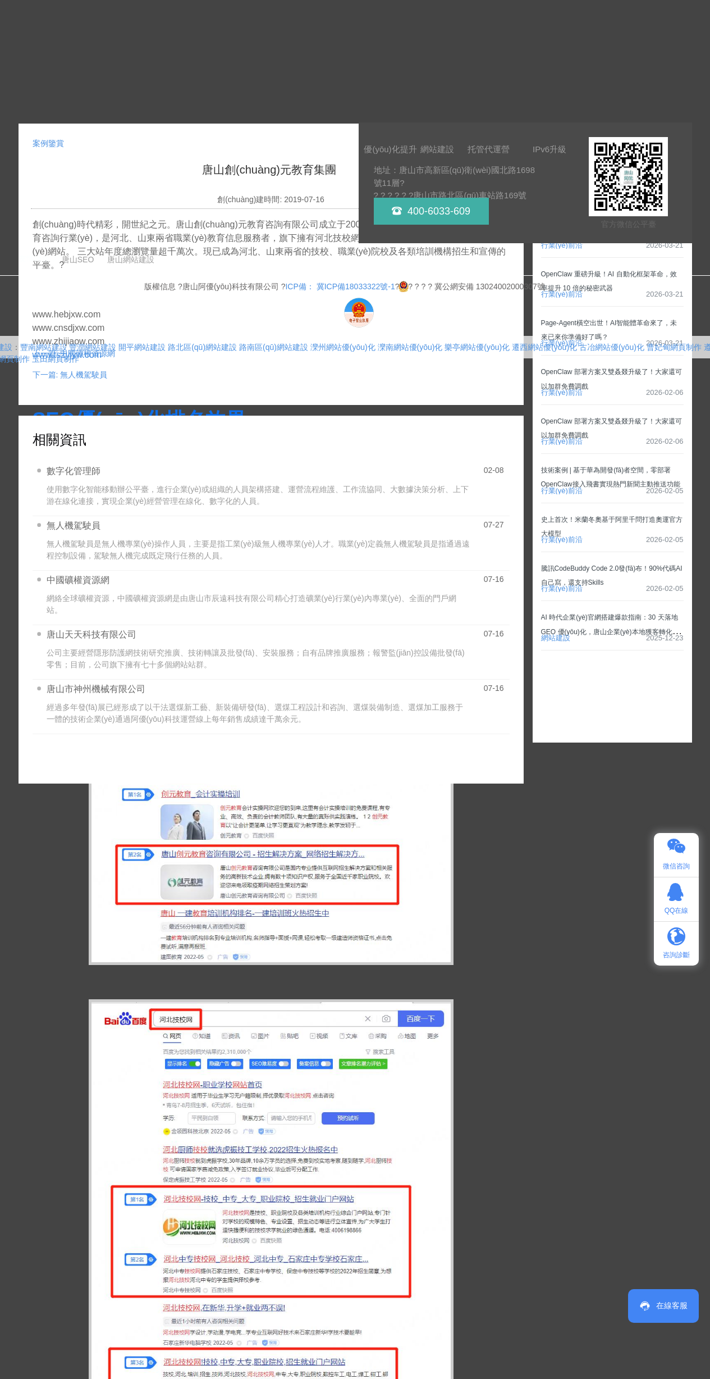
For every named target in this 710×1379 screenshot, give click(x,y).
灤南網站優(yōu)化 (410, 347)
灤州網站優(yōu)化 (342, 347)
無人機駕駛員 (73, 525)
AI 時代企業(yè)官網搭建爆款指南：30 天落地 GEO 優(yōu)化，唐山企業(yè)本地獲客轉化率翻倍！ (610, 631)
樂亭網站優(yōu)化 (477, 347)
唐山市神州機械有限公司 (96, 689)
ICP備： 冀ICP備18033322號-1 (340, 286)
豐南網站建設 (43, 347)
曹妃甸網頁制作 (674, 347)
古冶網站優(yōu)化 (611, 347)
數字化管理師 (73, 471)
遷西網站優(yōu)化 (544, 347)
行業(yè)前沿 (562, 245)
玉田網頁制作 (55, 358)
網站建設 (555, 637)
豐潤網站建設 (92, 347)
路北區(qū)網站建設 (202, 347)
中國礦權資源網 (78, 580)
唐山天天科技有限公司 (91, 634)
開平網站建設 (142, 347)
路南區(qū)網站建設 (273, 347)
